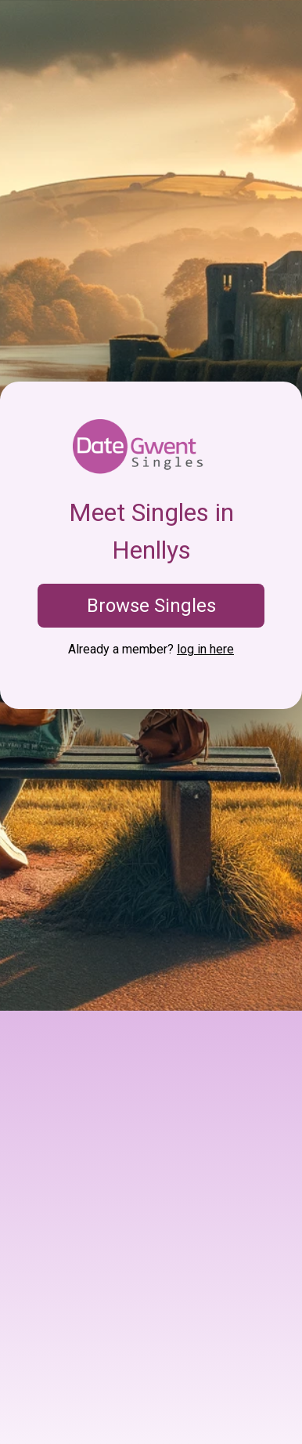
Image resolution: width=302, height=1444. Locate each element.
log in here (205, 649)
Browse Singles (151, 606)
